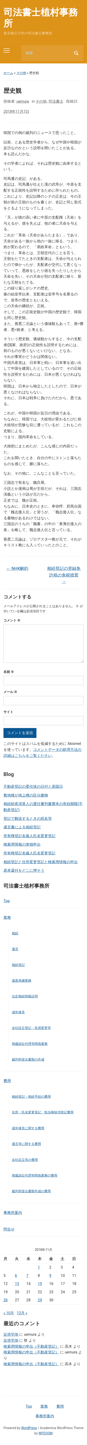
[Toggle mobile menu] (6, 50)
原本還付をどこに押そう (23, 870)
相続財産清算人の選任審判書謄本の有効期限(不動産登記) (43, 807)
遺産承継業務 (21, 980)
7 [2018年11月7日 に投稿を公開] (27, 1275)
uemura (22, 101)
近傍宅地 (10, 1334)
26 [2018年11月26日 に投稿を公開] (5, 1300)
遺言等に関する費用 (26, 1144)
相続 (15, 933)
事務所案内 (12, 1212)
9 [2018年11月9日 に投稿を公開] (50, 1275)
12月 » (22, 1313)
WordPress (29, 1428)
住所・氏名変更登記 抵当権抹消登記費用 (43, 1112)
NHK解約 (17, 568)
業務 (7, 917)
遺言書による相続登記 (22, 827)
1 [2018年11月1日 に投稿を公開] (39, 1267)
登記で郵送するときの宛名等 (27, 818)
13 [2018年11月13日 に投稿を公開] (17, 1283)
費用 (7, 1081)
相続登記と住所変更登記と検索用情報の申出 (40, 862)
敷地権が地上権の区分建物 (25, 795)
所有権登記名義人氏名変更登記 (29, 836)
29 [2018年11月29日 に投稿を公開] (40, 1300)
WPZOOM (46, 1433)
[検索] (46, 53)
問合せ (9, 1229)
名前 (8, 672)
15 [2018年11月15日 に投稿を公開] (40, 1283)
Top (6, 901)
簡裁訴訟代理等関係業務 (30, 1044)
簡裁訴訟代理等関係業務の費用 (34, 1175)
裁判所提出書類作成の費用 (31, 1191)
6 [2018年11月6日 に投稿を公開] (16, 1275)
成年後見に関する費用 (28, 1128)
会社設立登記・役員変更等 (31, 1028)
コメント (11, 620)
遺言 (15, 949)
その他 (21, 73)
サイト (8, 712)
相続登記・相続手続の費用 (31, 1096)
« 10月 (8, 1313)
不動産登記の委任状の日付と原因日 (33, 786)
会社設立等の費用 (25, 1160)
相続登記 (18, 965)
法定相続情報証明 (25, 996)
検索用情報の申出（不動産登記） (31, 1346)
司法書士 (55, 101)
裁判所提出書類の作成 (28, 1059)
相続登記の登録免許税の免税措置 (64, 575)
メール (10, 692)
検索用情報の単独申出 (22, 844)
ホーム (8, 73)
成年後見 (18, 1012)
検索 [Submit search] (76, 53)
